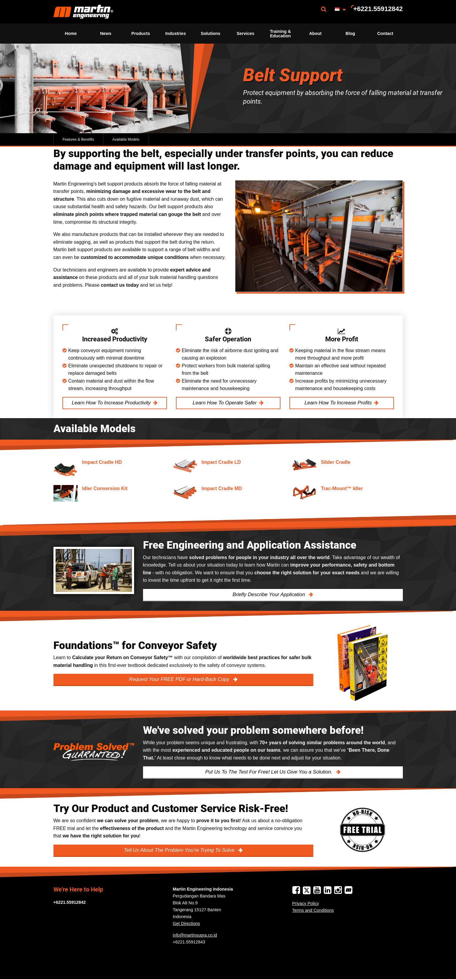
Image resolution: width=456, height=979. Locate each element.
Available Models (125, 139)
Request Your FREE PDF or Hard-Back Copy (180, 679)
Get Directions (186, 923)
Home (71, 33)
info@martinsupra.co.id (195, 935)
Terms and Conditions (313, 910)
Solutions (210, 33)
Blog (350, 33)
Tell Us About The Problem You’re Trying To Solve (180, 850)
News (105, 33)
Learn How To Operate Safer (225, 403)
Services (245, 33)
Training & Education (280, 33)
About (315, 33)
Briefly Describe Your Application (269, 594)
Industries (175, 33)
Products (140, 33)
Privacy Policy (305, 903)
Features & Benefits (78, 139)
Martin (83, 12)
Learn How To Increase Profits (338, 403)
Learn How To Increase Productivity (111, 403)
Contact (385, 33)
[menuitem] (83, 11)
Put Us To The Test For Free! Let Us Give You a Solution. (269, 772)
